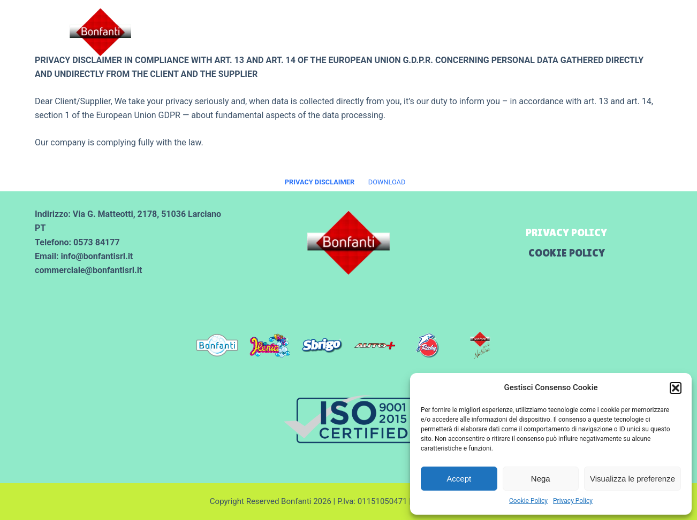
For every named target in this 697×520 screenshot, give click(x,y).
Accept (458, 478)
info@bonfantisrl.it (96, 256)
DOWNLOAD (387, 182)
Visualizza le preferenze (632, 478)
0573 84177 (96, 242)
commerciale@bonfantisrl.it (88, 270)
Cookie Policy (528, 501)
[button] (675, 388)
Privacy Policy (573, 501)
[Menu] (671, 32)
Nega (540, 478)
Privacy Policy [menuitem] (566, 232)
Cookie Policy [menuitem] (566, 253)
